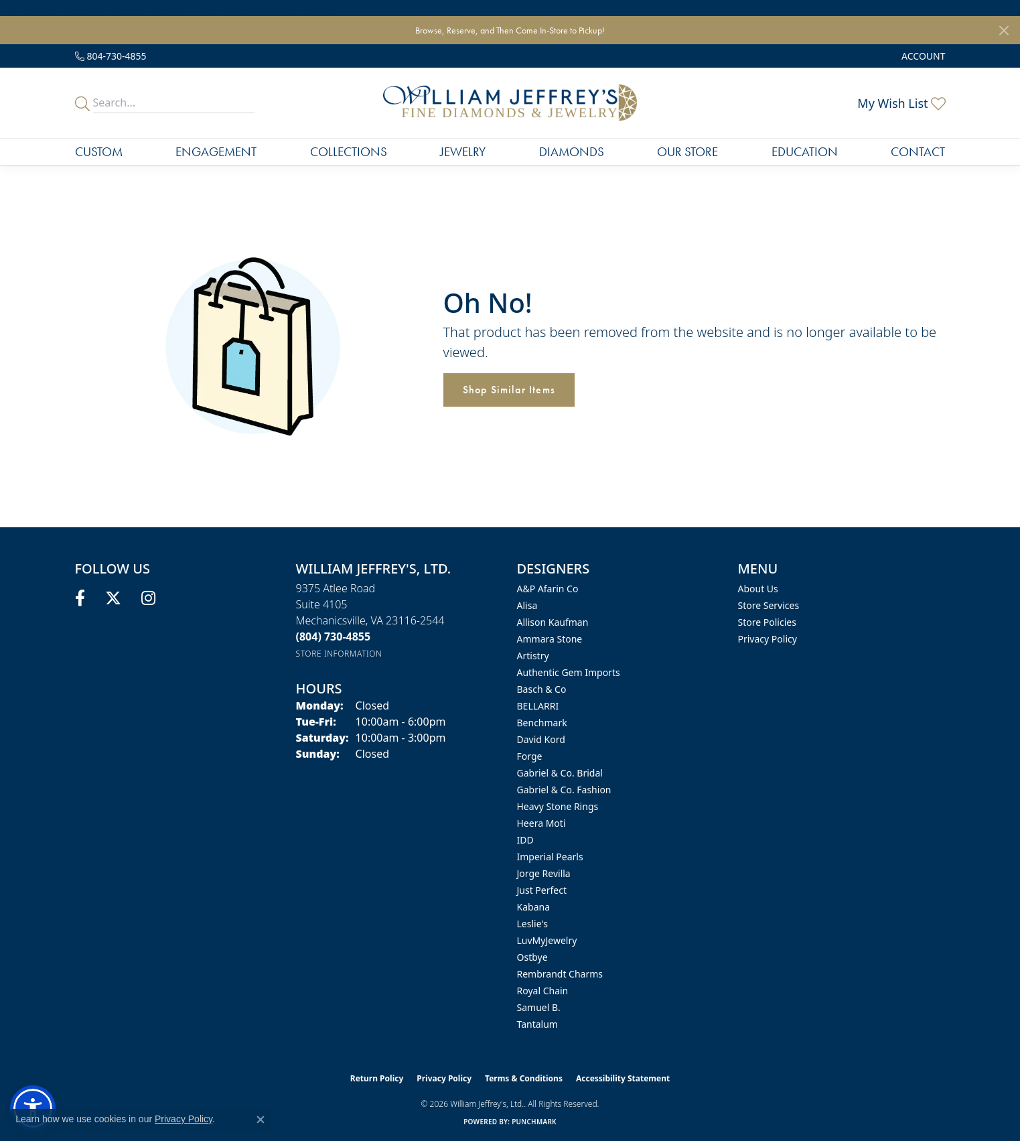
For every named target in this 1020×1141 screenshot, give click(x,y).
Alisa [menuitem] (527, 605)
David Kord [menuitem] (541, 739)
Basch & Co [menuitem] (542, 689)
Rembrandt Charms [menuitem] (560, 973)
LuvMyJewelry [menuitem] (547, 940)
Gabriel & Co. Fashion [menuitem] (564, 789)
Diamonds (571, 151)
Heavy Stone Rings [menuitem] (558, 806)
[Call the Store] (333, 636)
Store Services (769, 605)
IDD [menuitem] (525, 839)
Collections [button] (348, 151)
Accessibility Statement (623, 1078)
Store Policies (767, 622)
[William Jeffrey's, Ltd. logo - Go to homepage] (510, 103)
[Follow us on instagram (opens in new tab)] (148, 598)
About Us (758, 588)
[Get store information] (339, 653)
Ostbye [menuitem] (532, 957)
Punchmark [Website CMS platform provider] (534, 1121)
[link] (111, 56)
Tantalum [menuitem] (537, 1024)
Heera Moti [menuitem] (541, 823)
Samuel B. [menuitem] (539, 1007)
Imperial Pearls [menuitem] (550, 856)
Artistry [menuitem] (533, 655)
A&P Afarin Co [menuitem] (548, 588)
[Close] (1003, 30)
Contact (918, 151)
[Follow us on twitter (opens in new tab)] (113, 598)
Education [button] (805, 151)
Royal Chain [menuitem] (543, 990)
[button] (922, 56)
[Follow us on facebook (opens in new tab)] (80, 598)
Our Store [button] (687, 151)
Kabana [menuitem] (534, 906)
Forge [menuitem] (529, 756)
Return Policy (377, 1078)
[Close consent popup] (261, 1120)
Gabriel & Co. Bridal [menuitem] (560, 772)
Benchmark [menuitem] (542, 722)
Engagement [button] (216, 151)
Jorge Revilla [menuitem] (544, 873)
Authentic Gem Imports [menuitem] (568, 672)
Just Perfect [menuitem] (542, 890)
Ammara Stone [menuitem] (550, 638)
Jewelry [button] (463, 151)
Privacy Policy (767, 638)
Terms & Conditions (524, 1078)
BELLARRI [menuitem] (538, 705)
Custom (99, 151)
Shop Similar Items (509, 390)
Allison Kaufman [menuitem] (553, 622)
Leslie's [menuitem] (532, 923)
